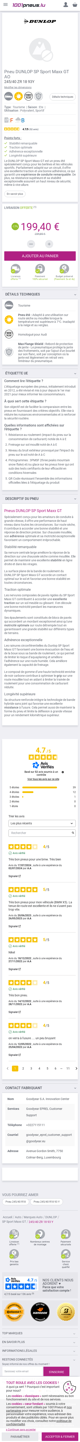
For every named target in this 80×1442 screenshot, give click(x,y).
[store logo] (29, 5)
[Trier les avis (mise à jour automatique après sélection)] (42, 823)
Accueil (8, 1217)
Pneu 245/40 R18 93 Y (47, 1201)
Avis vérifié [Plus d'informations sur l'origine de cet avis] (19, 853)
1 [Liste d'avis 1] (15, 1068)
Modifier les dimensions (17, 87)
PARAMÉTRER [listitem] (20, 1436)
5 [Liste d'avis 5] (47, 1068)
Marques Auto (33, 1217)
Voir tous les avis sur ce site (43, 779)
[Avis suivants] (76, 1068)
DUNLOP (51, 1217)
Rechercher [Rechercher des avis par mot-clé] (40, 833)
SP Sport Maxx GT (14, 1221)
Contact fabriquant (23, 1088)
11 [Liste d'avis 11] (68, 1068)
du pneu (22, 499)
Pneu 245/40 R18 (16, 1201)
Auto (18, 1217)
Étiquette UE (16, 373)
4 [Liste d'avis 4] (39, 1068)
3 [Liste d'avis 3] (31, 1068)
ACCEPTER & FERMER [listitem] (60, 1436)
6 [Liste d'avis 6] (55, 1068)
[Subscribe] (56, 1371)
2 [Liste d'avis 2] (23, 1068)
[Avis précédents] (7, 1068)
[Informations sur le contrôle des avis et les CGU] (62, 772)
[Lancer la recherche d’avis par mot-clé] (73, 833)
